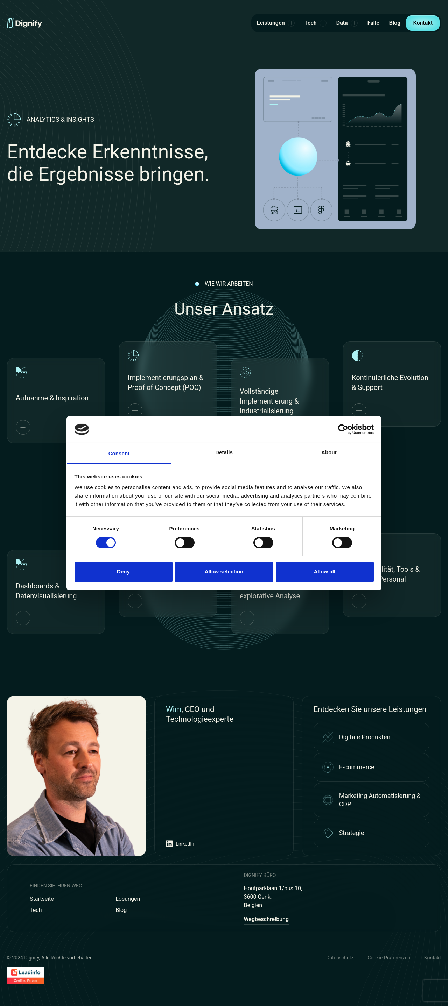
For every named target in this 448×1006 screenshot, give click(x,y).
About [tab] (329, 452)
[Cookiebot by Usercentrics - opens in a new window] (343, 429)
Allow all (325, 572)
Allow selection (224, 572)
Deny (123, 572)
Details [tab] (224, 452)
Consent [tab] (119, 453)
